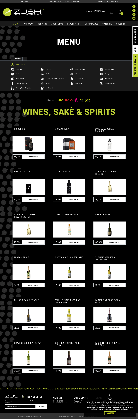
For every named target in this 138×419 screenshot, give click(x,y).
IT (116, 1)
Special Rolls (107, 69)
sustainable (91, 24)
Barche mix (106, 78)
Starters (16, 69)
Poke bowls (17, 78)
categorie (17, 58)
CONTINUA (41, 406)
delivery (42, 24)
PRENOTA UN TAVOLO (135, 65)
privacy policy (123, 409)
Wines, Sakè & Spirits (21, 88)
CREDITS (74, 416)
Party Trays (106, 74)
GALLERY (120, 24)
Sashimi (46, 74)
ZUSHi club (57, 24)
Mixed (75, 74)
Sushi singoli (77, 69)
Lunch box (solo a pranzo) (53, 78)
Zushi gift (47, 88)
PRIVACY (81, 416)
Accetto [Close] (110, 413)
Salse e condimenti (20, 83)
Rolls (15, 74)
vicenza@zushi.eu (60, 403)
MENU (16, 24)
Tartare (46, 69)
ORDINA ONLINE (135, 36)
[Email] (20, 406)
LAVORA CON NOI (64, 416)
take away (28, 24)
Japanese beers (108, 83)
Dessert (46, 83)
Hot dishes (76, 78)
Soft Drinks (76, 83)
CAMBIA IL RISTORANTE (106, 1)
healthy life (74, 24)
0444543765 (53, 1)
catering (107, 24)
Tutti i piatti (18, 64)
